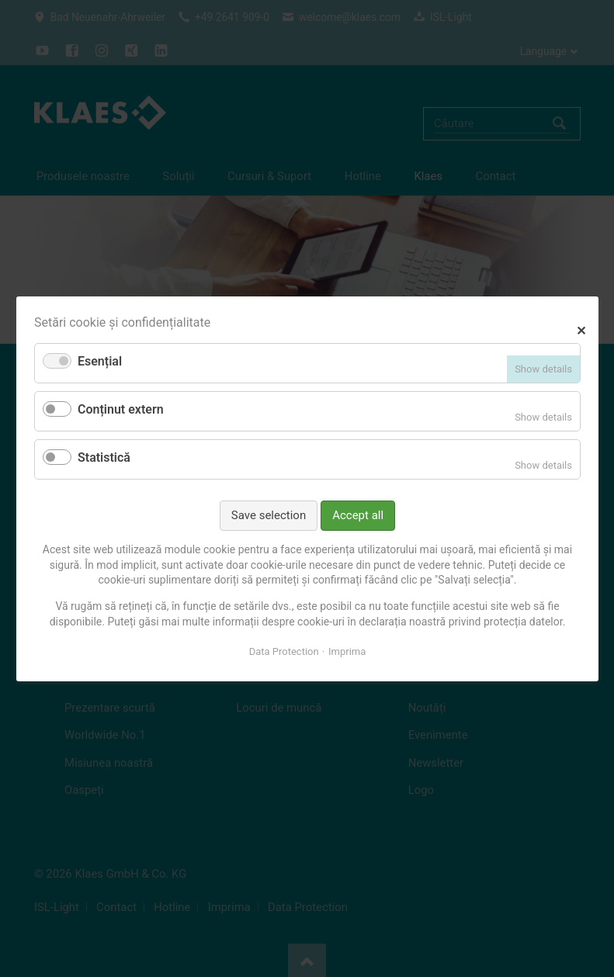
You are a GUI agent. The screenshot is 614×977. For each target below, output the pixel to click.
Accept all (357, 514)
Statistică (104, 457)
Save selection (268, 514)
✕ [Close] (581, 329)
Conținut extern (121, 409)
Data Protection (283, 651)
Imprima (347, 651)
